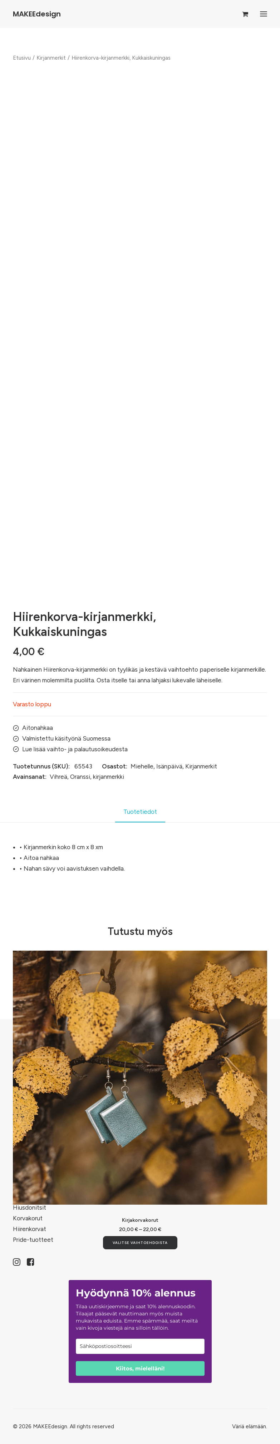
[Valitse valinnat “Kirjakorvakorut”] (140, 1242)
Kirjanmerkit (51, 58)
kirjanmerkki (108, 776)
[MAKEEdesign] (37, 14)
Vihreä (58, 776)
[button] (263, 14)
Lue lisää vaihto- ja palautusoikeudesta (75, 749)
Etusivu (22, 58)
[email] (140, 1346)
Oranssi (80, 776)
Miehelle (142, 766)
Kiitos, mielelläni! (140, 1368)
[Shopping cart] (242, 14)
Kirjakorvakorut (140, 1220)
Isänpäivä (169, 766)
